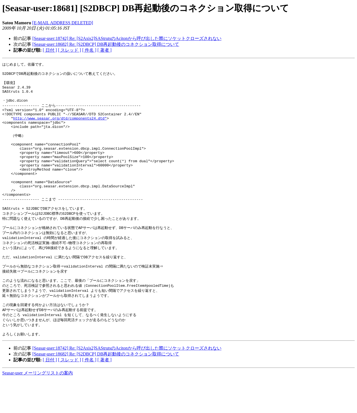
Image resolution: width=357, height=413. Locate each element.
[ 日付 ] (50, 50)
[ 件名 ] (89, 50)
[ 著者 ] (104, 50)
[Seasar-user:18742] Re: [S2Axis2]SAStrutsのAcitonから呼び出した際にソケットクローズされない (126, 38)
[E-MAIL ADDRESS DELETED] (62, 22)
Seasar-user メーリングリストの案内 (37, 407)
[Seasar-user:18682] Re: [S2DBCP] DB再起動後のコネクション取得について (105, 44)
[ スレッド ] (69, 50)
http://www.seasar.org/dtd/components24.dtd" (60, 126)
